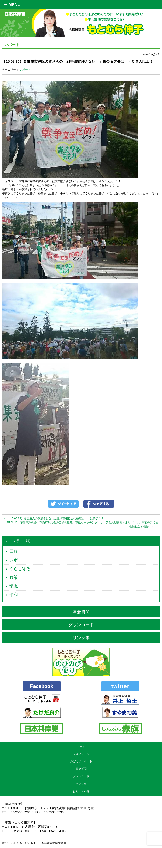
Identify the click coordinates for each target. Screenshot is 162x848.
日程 (13, 551)
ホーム (81, 746)
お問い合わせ (81, 791)
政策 (13, 577)
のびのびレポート (81, 761)
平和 (13, 594)
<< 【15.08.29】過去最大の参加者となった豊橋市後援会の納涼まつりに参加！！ (54, 518)
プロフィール (81, 754)
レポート (25, 69)
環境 (13, 586)
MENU (11, 4)
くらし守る (20, 568)
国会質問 (81, 611)
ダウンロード (81, 624)
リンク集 (81, 637)
